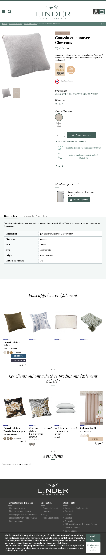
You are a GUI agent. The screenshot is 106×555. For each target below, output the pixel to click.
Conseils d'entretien (35, 216)
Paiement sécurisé (50, 508)
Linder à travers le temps (20, 511)
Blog (45, 514)
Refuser (93, 540)
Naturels (69, 521)
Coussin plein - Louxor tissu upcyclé (36, 432)
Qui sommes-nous (17, 508)
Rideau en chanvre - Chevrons (81, 192)
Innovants (69, 511)
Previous (4, 335)
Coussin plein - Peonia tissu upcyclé (14, 429)
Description (11, 216)
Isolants (68, 514)
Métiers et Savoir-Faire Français (23, 518)
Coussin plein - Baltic (11, 344)
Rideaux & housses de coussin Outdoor (81, 524)
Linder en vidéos (16, 521)
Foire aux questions (51, 518)
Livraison (47, 511)
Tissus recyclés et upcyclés (76, 508)
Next (101, 335)
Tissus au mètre (71, 531)
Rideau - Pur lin (88, 428)
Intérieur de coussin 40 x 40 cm (61, 431)
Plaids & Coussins (72, 527)
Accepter (93, 536)
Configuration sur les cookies (93, 547)
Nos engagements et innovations (23, 514)
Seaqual (68, 518)
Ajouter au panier (81, 135)
